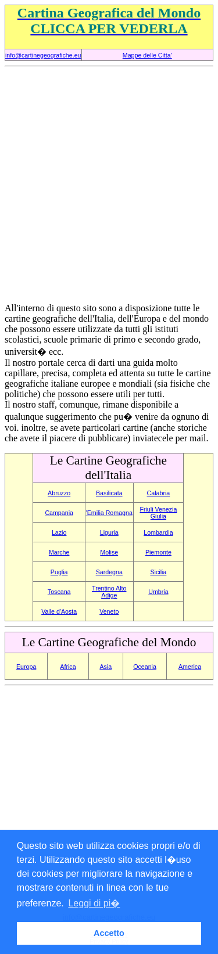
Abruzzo (59, 492)
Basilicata (109, 492)
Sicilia (158, 571)
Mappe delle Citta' (147, 55)
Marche (59, 552)
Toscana (59, 591)
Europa (26, 666)
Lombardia (158, 532)
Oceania (144, 666)
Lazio (59, 532)
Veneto (109, 611)
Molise (109, 552)
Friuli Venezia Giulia (158, 513)
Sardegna (109, 571)
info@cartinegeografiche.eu (43, 55)
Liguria (109, 532)
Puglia (59, 571)
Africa (68, 666)
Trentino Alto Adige (109, 592)
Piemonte (158, 552)
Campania (59, 512)
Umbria (158, 591)
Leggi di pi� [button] (94, 903)
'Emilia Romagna (109, 512)
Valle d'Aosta (59, 611)
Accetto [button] (109, 933)
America (189, 666)
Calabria (158, 492)
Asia (105, 666)
